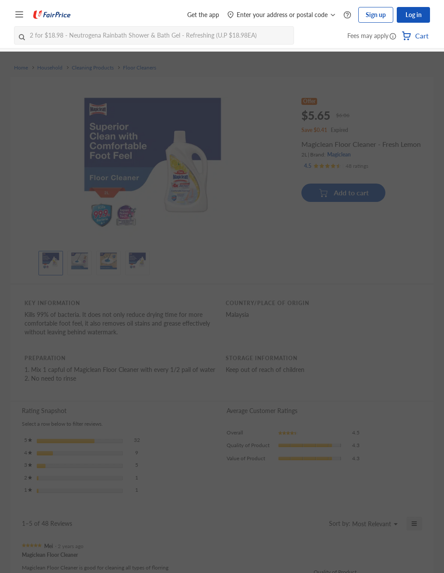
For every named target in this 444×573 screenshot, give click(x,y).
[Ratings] (336, 166)
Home (21, 67)
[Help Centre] (347, 15)
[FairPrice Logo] (52, 15)
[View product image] (51, 261)
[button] (392, 37)
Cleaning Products (93, 67)
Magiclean (339, 154)
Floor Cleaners (139, 67)
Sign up (376, 14)
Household (50, 67)
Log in (414, 14)
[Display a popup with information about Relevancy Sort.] (317, 523)
